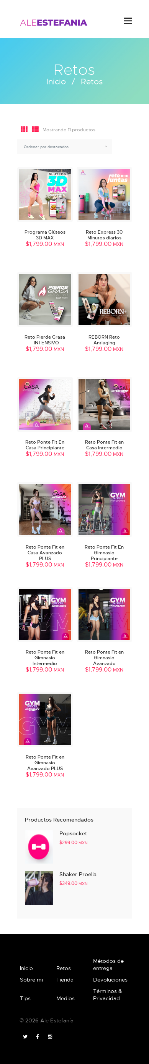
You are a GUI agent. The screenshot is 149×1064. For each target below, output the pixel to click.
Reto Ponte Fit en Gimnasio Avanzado (104, 657)
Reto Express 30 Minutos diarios (104, 235)
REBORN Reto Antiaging (104, 340)
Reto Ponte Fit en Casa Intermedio (104, 444)
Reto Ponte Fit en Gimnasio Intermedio (45, 657)
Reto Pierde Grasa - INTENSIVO (45, 340)
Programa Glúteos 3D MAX (45, 235)
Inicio (56, 82)
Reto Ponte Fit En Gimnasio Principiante (104, 552)
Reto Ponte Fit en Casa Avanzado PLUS (45, 552)
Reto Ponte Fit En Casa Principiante (44, 444)
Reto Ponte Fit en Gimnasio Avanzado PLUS (45, 762)
